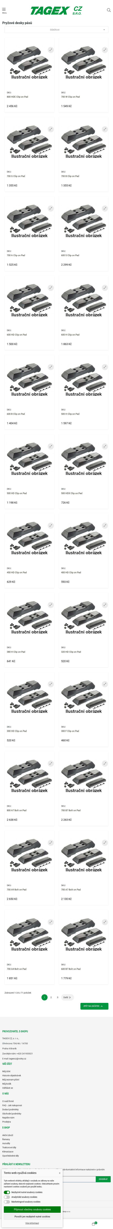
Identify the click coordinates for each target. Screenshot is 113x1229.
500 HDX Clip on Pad (71, 493)
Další (67, 997)
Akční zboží (7, 1135)
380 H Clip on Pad (16, 652)
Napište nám (8, 1117)
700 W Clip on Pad (70, 96)
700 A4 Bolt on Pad (16, 969)
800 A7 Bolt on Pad (16, 810)
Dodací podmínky (10, 1109)
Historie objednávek (11, 1075)
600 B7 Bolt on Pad (70, 969)
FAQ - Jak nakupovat (12, 1105)
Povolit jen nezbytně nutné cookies (32, 1216)
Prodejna (6, 1122)
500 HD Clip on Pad (17, 493)
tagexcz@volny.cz (17, 1058)
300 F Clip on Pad (70, 731)
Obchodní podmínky (11, 1113)
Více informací (32, 1223)
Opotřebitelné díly (10, 1156)
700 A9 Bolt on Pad (16, 889)
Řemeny (6, 1139)
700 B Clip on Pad (70, 176)
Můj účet (6, 1071)
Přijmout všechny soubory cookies (32, 1209)
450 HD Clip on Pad (17, 572)
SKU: (9, 92)
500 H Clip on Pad (70, 414)
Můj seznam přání (10, 1079)
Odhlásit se (7, 1088)
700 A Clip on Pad (16, 255)
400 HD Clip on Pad (71, 572)
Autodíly (6, 1143)
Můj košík (6, 1084)
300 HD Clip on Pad (17, 731)
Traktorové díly (9, 1147)
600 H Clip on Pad (70, 334)
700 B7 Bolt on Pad (70, 810)
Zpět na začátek (93, 1006)
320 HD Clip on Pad (71, 652)
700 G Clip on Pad (16, 176)
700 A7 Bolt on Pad (71, 889)
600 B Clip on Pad (16, 414)
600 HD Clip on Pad (17, 334)
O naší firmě (8, 1101)
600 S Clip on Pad (70, 255)
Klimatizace (7, 1151)
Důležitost (78, 30)
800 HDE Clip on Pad (17, 96)
